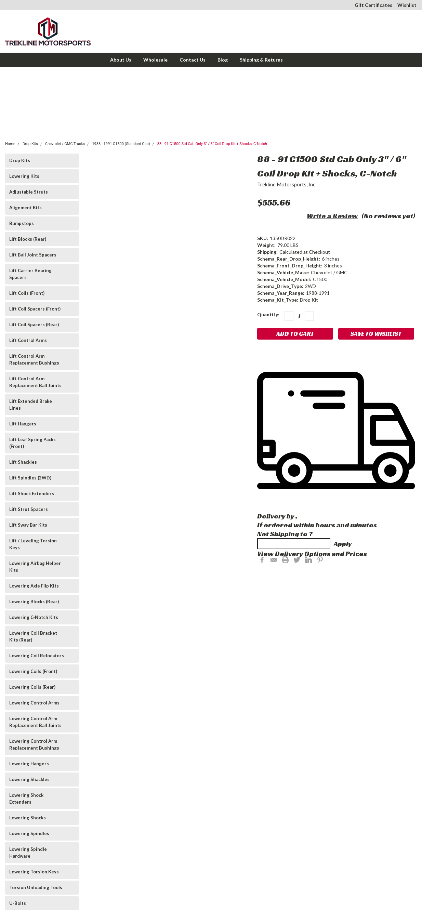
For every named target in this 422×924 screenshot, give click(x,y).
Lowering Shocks (27, 817)
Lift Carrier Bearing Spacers (30, 274)
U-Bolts (17, 903)
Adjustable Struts (28, 192)
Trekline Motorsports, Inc (286, 184)
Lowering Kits (24, 176)
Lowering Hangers (29, 763)
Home (10, 144)
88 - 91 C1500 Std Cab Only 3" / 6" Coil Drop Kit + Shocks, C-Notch (212, 144)
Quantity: (268, 314)
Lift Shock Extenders (31, 493)
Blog (222, 60)
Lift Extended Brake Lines (30, 404)
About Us (120, 60)
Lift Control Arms (28, 340)
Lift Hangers (22, 423)
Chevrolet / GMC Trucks (65, 144)
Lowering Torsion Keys (34, 871)
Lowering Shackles (29, 779)
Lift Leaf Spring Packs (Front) (32, 443)
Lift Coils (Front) (26, 293)
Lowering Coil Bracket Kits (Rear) (33, 636)
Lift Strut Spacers (28, 509)
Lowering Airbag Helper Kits (35, 566)
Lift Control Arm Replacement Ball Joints (35, 382)
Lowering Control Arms (34, 702)
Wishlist (407, 5)
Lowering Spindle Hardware (28, 852)
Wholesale (155, 60)
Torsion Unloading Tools (35, 887)
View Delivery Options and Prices (312, 553)
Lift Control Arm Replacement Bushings (34, 359)
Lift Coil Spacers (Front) (35, 309)
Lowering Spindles (29, 833)
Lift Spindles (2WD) (30, 477)
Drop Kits (30, 144)
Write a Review (332, 215)
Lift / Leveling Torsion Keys (33, 544)
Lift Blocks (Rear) (27, 239)
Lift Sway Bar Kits (28, 525)
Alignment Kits (25, 207)
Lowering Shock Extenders (26, 798)
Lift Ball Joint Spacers (32, 255)
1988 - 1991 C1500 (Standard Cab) (121, 144)
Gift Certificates (373, 5)
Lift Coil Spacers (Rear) (34, 324)
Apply (343, 543)
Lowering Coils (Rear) (32, 687)
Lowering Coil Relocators (36, 655)
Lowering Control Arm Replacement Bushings (34, 744)
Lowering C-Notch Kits (33, 617)
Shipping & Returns (261, 60)
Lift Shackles (23, 462)
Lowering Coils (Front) (33, 671)
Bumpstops (21, 223)
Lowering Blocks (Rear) (34, 601)
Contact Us (193, 60)
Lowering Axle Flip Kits (34, 586)
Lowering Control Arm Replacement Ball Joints (35, 722)
